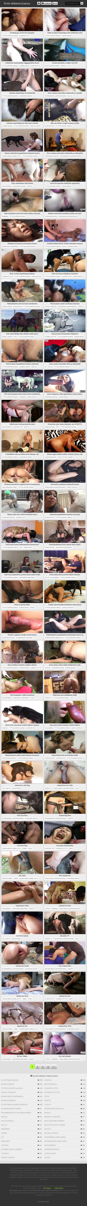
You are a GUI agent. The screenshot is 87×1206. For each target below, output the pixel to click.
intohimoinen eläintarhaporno (55, 96)
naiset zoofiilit (76, 728)
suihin (4, 1133)
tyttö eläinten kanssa (10, 35)
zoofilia (63, 65)
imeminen (5, 216)
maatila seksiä (36, 126)
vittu (69, 65)
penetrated (28, 547)
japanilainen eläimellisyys (11, 156)
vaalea (64, 246)
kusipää (70, 818)
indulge (34, 366)
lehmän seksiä (24, 65)
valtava (4, 1145)
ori (3, 788)
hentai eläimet (7, 878)
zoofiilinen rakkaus (52, 156)
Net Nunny (47, 1188)
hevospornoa (7, 186)
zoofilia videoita (50, 306)
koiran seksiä (66, 35)
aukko (47, 1157)
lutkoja (48, 908)
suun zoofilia (7, 1121)
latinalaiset (50, 1153)
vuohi (30, 848)
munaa (4, 1117)
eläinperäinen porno (11, 1109)
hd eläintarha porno (52, 65)
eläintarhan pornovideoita (68, 216)
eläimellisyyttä (7, 276)
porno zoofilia (72, 487)
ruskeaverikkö (8, 1100)
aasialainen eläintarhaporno (55, 487)
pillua (70, 96)
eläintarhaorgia (51, 457)
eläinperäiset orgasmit (24, 637)
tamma (24, 848)
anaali (47, 1129)
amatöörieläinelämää (27, 577)
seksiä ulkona (8, 1157)
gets (20, 547)
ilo (46, 366)
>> (54, 1066)
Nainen (31, 908)
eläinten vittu (24, 35)
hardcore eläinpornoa (10, 246)
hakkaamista (6, 908)
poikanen (22, 397)
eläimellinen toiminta (11, 1149)
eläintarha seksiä (25, 96)
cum (32, 698)
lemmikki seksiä (24, 366)
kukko (32, 607)
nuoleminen (55, 577)
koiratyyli (48, 698)
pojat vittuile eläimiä (65, 457)
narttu (26, 427)
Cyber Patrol (58, 1188)
